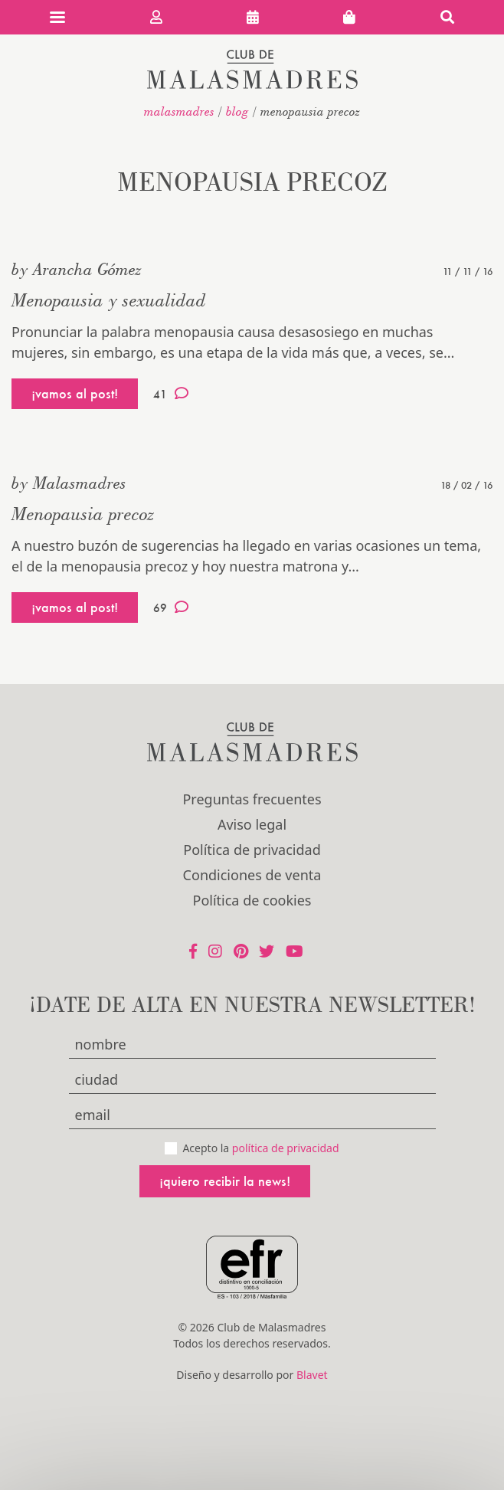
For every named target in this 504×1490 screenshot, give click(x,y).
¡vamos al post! (74, 393)
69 (170, 607)
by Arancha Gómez (76, 269)
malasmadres (179, 111)
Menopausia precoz (83, 514)
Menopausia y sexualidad (108, 300)
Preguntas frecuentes (251, 799)
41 (170, 393)
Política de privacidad (251, 849)
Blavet (312, 1374)
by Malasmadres (68, 482)
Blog (237, 111)
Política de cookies (252, 900)
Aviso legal (252, 824)
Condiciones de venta (252, 875)
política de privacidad (285, 1148)
